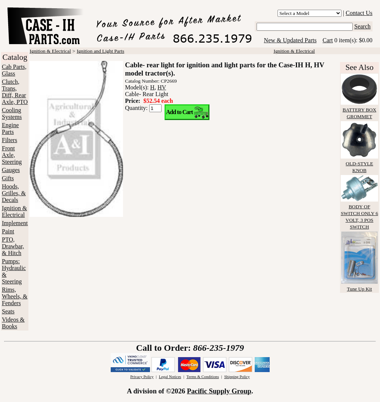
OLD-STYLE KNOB (359, 163)
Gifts (8, 178)
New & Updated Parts (290, 40)
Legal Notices (170, 377)
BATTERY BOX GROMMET (359, 109)
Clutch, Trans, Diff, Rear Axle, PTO (15, 92)
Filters (9, 140)
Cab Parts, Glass (14, 70)
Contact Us (359, 13)
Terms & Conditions (202, 377)
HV (161, 87)
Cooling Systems (12, 113)
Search (362, 26)
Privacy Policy (141, 377)
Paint (8, 231)
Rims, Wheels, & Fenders (14, 296)
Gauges (11, 170)
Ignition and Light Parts (100, 51)
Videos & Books (13, 322)
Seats (8, 311)
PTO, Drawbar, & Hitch (13, 246)
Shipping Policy (236, 377)
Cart (327, 40)
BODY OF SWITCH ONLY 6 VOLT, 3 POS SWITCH (359, 213)
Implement (15, 223)
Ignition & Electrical (14, 211)
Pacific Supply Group (219, 391)
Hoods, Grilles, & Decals (14, 193)
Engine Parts (10, 128)
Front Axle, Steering (12, 155)
